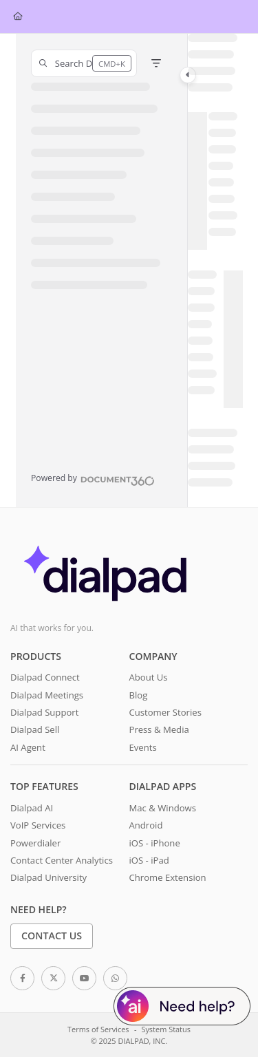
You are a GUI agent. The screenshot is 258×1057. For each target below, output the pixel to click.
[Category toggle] (188, 75)
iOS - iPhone (154, 843)
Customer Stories (165, 712)
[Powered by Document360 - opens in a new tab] (93, 479)
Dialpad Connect (45, 677)
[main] (215, 270)
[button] (84, 63)
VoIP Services (37, 825)
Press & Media (159, 729)
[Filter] (156, 63)
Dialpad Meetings (46, 695)
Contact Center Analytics (61, 860)
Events (143, 747)
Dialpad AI (31, 808)
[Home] (18, 16)
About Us (148, 677)
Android (146, 825)
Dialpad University (48, 877)
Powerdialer (35, 843)
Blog (138, 695)
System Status (166, 1029)
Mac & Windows (162, 808)
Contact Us (51, 935)
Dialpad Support (44, 712)
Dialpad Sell (34, 729)
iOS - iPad (149, 860)
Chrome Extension (167, 877)
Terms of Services (98, 1029)
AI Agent (27, 747)
